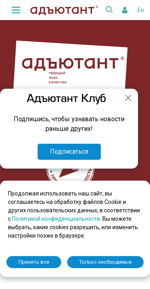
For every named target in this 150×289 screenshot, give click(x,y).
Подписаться (69, 151)
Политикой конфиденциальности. (57, 219)
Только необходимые (105, 262)
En (141, 10)
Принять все (33, 262)
